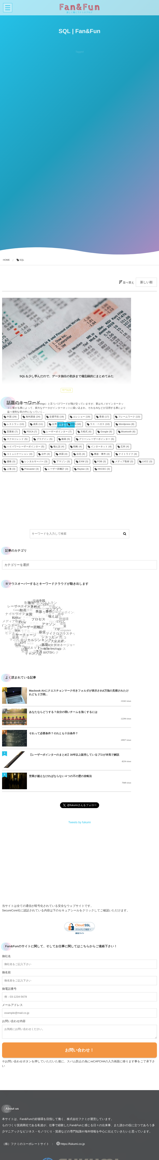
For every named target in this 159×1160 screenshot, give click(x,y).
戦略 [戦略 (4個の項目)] (77, 446)
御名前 (6, 934)
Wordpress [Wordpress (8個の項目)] (126, 424)
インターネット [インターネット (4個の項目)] (101, 446)
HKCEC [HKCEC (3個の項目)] (104, 469)
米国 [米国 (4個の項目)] (63, 454)
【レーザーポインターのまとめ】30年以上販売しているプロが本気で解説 (131, 716)
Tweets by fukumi (79, 784)
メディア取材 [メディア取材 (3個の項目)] (124, 461)
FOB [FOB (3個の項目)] (101, 461)
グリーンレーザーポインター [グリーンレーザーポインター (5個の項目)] (96, 439)
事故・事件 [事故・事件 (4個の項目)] (102, 454)
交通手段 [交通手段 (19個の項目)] (56, 417)
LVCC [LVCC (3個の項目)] (147, 461)
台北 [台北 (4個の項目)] (80, 454)
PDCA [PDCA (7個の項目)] (32, 431)
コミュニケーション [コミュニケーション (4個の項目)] (19, 454)
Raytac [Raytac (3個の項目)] (83, 469)
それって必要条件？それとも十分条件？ (53, 716)
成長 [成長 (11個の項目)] (38, 424)
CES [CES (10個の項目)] (76, 424)
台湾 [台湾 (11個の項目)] (57, 424)
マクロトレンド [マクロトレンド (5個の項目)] (17, 439)
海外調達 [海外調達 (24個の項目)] (33, 417)
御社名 (6, 918)
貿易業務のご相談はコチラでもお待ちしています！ (39, 1146)
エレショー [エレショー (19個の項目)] (81, 417)
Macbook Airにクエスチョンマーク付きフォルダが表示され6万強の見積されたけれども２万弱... (53, 694)
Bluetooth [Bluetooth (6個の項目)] (128, 431)
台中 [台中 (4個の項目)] (45, 454)
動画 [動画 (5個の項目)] (65, 439)
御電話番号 (9, 950)
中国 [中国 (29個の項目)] (12, 417)
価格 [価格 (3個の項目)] (11, 461)
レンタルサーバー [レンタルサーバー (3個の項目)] (35, 461)
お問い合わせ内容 (13, 983)
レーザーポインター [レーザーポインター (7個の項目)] (59, 431)
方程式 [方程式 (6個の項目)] (86, 431)
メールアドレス (12, 967)
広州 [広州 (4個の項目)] (124, 446)
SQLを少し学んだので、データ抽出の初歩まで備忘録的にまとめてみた (41, 342)
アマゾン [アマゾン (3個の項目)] (63, 461)
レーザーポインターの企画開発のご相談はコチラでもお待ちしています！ (54, 1153)
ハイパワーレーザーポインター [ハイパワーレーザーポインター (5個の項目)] (25, 446)
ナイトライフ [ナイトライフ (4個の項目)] (128, 454)
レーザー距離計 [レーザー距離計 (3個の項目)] (58, 469)
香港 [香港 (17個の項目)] (104, 417)
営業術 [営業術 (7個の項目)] (12, 431)
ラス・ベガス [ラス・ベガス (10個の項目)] (100, 424)
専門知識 (40, 354)
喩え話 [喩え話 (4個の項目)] (58, 446)
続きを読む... (40, 386)
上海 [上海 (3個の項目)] (11, 469)
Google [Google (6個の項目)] (106, 431)
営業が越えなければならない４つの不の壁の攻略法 (53, 739)
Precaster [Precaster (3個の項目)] (31, 469)
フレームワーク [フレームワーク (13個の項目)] (129, 417)
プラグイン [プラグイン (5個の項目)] (45, 439)
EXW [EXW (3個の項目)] (83, 461)
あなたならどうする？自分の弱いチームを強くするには (131, 694)
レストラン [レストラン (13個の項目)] (15, 424)
